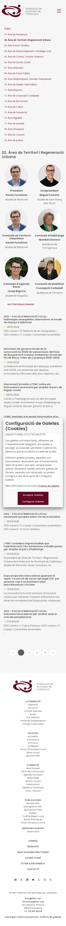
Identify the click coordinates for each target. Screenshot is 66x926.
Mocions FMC (33, 755)
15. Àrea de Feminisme (15, 112)
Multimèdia (33, 777)
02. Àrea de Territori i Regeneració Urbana (27, 39)
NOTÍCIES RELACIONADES (21, 304)
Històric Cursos (33, 781)
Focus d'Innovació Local (33, 749)
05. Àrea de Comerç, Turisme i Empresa (24, 56)
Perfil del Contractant (33, 771)
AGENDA (33, 840)
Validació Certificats (33, 787)
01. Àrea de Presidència (15, 34)
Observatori (33, 831)
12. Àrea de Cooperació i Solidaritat (21, 95)
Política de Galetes (49, 485)
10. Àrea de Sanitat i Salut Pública (20, 84)
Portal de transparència (33, 720)
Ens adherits (33, 717)
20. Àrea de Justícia (13, 140)
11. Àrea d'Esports (13, 89)
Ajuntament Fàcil (33, 809)
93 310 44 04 (35, 911)
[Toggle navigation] (59, 11)
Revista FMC (33, 803)
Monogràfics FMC (33, 806)
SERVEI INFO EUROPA (33, 828)
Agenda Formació (33, 774)
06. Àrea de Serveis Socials (17, 62)
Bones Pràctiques (33, 819)
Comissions (33, 739)
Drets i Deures (33, 790)
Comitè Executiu (33, 711)
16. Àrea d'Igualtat (13, 117)
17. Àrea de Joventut (14, 123)
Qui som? (33, 707)
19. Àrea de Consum (14, 134)
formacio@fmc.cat (33, 901)
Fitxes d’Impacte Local (33, 822)
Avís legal (10, 916)
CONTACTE (33, 869)
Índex (7, 28)
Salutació (33, 704)
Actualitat (33, 736)
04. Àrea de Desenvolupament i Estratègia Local (27, 51)
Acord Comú (33, 857)
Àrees (33, 714)
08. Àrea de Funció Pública (17, 73)
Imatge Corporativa (33, 723)
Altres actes (33, 752)
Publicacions (33, 784)
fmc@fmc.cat (33, 898)
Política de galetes (50, 916)
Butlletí (33, 813)
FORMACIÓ (33, 765)
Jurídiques (33, 746)
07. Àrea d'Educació (13, 67)
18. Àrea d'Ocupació (14, 129)
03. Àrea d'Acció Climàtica (16, 45)
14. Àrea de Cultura (13, 106)
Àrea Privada (33, 768)
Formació (33, 742)
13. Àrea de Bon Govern (16, 101)
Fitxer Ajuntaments (33, 863)
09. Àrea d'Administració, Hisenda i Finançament (27, 78)
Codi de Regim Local (33, 816)
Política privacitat (27, 916)
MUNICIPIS (33, 846)
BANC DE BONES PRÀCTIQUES (33, 852)
